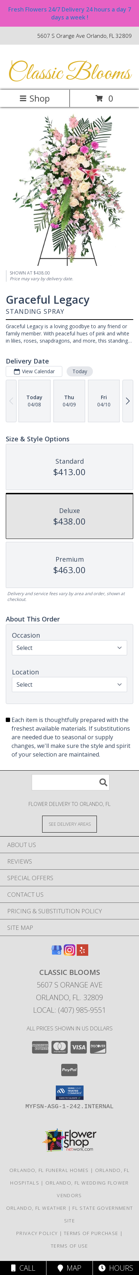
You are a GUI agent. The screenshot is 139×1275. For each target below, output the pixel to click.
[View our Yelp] (82, 953)
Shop (34, 98)
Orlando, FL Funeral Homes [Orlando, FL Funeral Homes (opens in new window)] (49, 1170)
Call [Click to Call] (23, 1268)
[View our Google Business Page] (56, 953)
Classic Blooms (69, 73)
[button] (70, 1092)
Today (79, 371)
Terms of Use (69, 1246)
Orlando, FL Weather (36, 1208)
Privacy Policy (37, 1233)
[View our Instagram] (69, 953)
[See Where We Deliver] (69, 823)
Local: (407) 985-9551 (69, 1010)
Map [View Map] (69, 1268)
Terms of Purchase (91, 1233)
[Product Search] (70, 782)
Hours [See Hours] (115, 1268)
